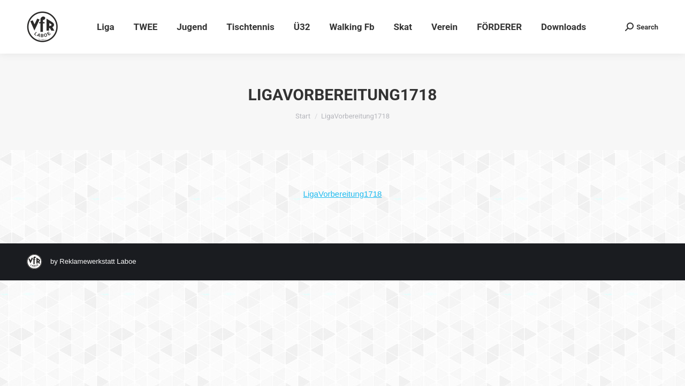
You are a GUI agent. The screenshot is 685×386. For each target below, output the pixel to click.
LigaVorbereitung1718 (342, 193)
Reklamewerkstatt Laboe (97, 261)
